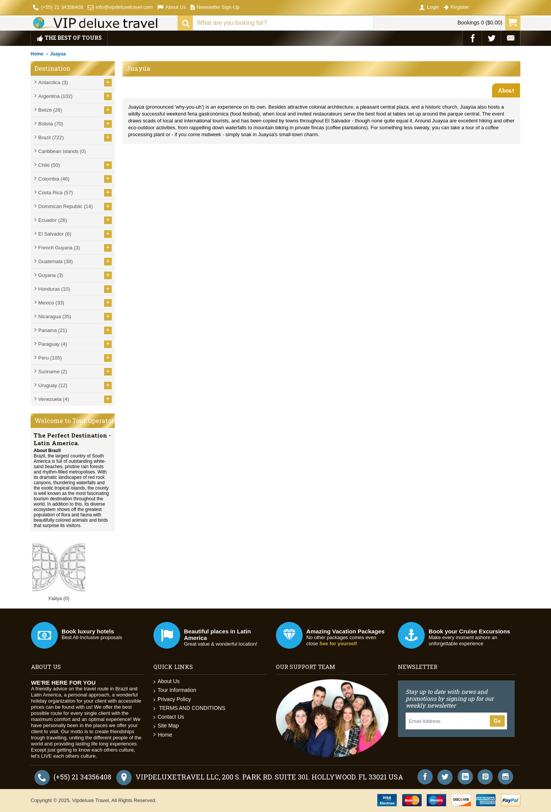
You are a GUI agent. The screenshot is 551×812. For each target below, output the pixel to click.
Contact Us (168, 717)
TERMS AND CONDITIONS (189, 708)
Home (37, 54)
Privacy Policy (172, 699)
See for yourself (338, 643)
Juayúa (58, 54)
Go (497, 721)
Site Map (166, 726)
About (506, 90)
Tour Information (174, 690)
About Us (166, 681)
